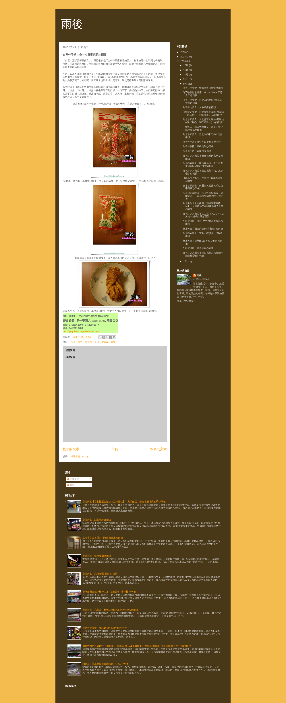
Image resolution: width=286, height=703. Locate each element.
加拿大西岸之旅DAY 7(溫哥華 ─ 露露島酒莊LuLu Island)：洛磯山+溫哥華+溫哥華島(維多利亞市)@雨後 (136, 645)
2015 (183, 52)
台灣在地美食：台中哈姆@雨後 (199, 107)
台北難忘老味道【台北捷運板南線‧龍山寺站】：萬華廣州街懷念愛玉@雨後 (203, 196)
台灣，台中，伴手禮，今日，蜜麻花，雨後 (93, 342)
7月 (185, 261)
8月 (185, 83)
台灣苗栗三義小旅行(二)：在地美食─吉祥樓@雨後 (109, 591)
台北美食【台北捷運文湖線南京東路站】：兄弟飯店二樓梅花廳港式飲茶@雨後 (203, 206)
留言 (70, 485)
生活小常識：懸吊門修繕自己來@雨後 (102, 537)
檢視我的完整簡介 (186, 301)
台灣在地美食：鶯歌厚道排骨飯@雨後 (203, 87)
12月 (186, 65)
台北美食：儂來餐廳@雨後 (96, 555)
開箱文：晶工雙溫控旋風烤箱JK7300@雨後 (105, 663)
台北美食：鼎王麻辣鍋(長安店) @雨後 (203, 228)
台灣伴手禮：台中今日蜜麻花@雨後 (202, 141)
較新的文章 (71, 449)
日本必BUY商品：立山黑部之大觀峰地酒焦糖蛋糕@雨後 (203, 254)
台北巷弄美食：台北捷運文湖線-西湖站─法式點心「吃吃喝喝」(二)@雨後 (203, 113)
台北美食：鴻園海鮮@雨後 (96, 519)
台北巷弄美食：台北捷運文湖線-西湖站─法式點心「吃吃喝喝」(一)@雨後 (203, 121)
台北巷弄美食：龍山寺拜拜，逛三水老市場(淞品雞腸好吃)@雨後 (203, 164)
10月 (186, 74)
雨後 (72, 24)
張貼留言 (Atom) (79, 456)
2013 (183, 61)
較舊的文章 (158, 449)
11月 (186, 70)
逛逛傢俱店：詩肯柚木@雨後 (198, 248)
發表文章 (73, 479)
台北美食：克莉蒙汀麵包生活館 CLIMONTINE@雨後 (110, 609)
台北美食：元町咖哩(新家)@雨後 (99, 573)
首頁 (114, 449)
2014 (183, 56)
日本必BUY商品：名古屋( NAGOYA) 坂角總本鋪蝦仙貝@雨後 (203, 215)
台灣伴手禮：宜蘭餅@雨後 (197, 151)
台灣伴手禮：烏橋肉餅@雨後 (198, 146)
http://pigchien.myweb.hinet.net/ (81, 331)
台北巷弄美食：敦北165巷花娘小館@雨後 (104, 627)
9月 (185, 79)
